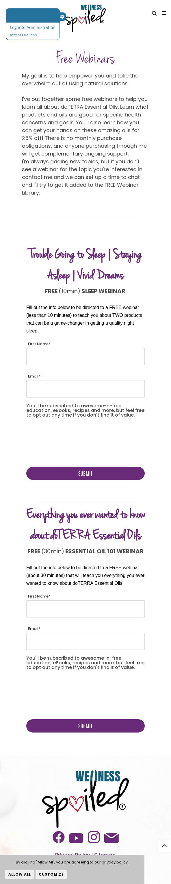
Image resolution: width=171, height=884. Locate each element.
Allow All (19, 874)
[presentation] (70, 441)
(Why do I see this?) (23, 35)
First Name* (39, 344)
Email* (34, 376)
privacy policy (115, 862)
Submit (85, 473)
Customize (51, 874)
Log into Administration (32, 27)
